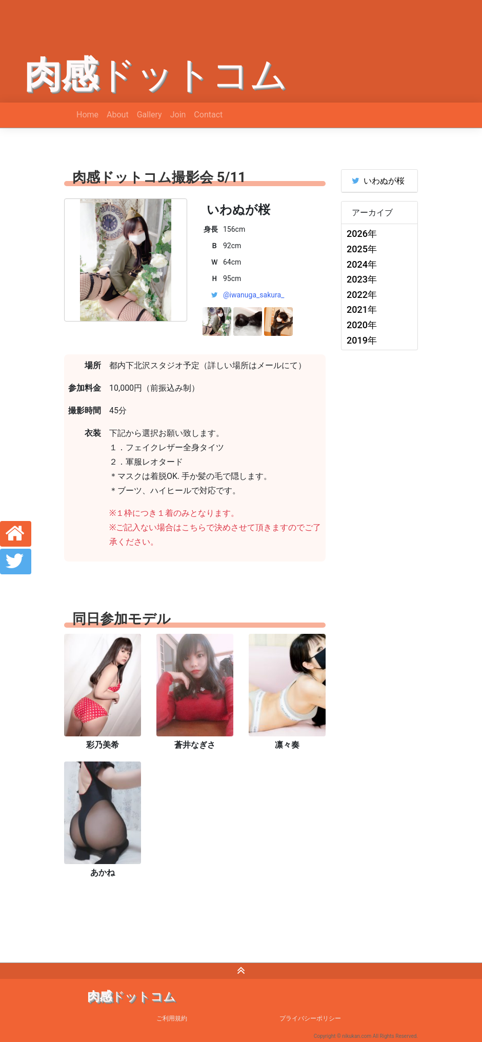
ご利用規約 (171, 1018)
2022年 (362, 294)
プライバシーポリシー (310, 1018)
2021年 (362, 309)
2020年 (362, 324)
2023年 (362, 279)
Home (87, 114)
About (118, 114)
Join (178, 114)
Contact (208, 114)
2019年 (362, 340)
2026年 (362, 233)
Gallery (149, 114)
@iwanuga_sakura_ (253, 295)
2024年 (362, 264)
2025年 (362, 249)
